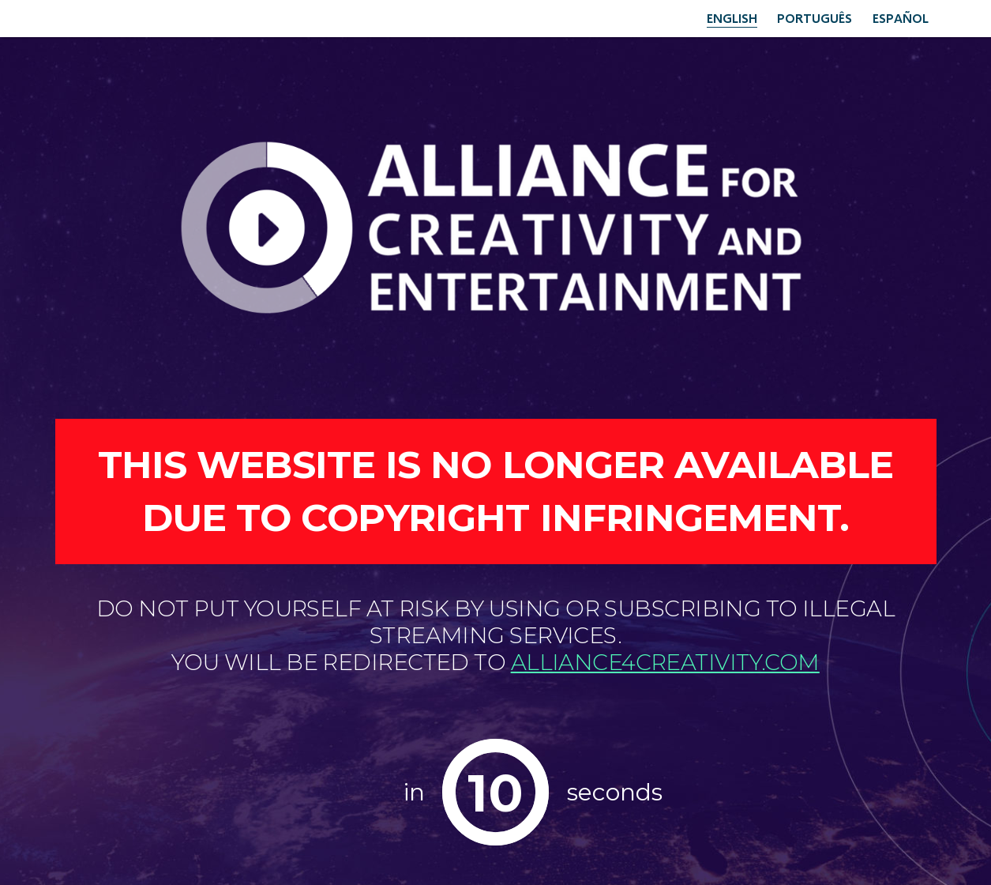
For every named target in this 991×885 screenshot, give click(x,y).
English (732, 17)
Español (901, 17)
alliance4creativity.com (665, 662)
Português (814, 17)
